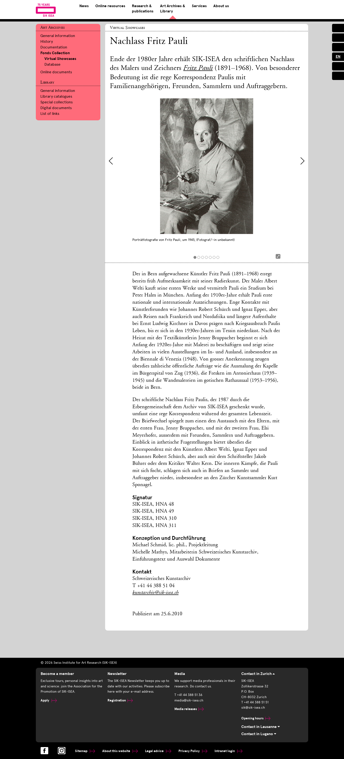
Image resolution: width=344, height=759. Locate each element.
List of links (49, 113)
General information (57, 35)
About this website (120, 751)
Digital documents (56, 108)
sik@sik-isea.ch (253, 708)
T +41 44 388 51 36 (188, 695)
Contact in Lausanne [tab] (260, 726)
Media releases (189, 709)
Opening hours (255, 718)
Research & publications (142, 9)
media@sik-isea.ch (188, 700)
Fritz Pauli (198, 68)
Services (199, 6)
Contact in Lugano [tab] (258, 734)
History (46, 41)
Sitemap (85, 751)
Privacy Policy (192, 751)
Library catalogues (56, 96)
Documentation (53, 47)
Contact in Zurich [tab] (258, 673)
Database (52, 64)
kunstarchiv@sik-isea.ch (155, 592)
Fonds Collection (55, 53)
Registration (120, 700)
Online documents (56, 72)
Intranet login (228, 751)
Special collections (56, 102)
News (84, 6)
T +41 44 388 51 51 (255, 702)
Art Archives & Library (172, 9)
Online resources (110, 6)
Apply (49, 700)
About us (221, 6)
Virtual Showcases (60, 58)
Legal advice (158, 751)
